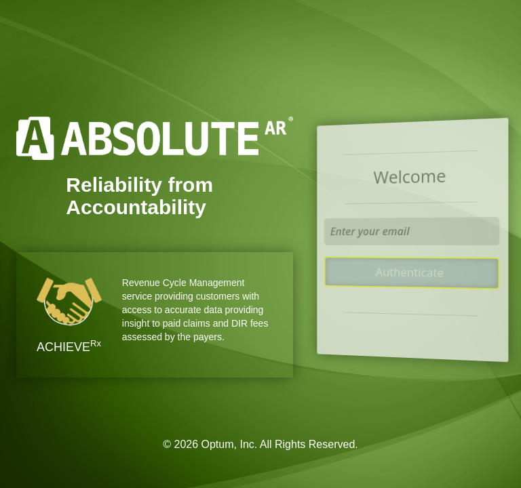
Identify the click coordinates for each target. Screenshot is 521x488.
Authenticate (410, 272)
